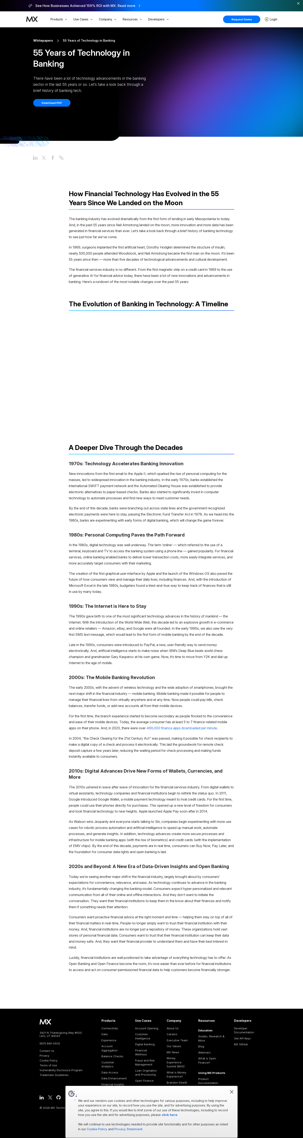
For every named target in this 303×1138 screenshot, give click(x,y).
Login (270, 19)
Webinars (204, 1052)
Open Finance (144, 1080)
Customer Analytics (107, 1064)
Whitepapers (43, 40)
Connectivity (109, 1028)
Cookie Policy (48, 1060)
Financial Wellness (141, 1052)
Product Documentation (208, 1081)
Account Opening (146, 1028)
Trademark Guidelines (54, 1075)
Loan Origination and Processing (146, 1072)
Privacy (44, 1055)
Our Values (174, 1046)
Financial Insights (112, 1084)
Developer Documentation (244, 1030)
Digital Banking (145, 1044)
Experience (108, 1040)
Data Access (109, 1072)
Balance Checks (112, 1056)
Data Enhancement (114, 1078)
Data (104, 1034)
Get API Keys (242, 1038)
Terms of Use (48, 1065)
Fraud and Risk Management (145, 1062)
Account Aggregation (109, 1048)
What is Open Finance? (207, 1060)
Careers (172, 1034)
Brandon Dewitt (177, 1082)
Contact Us (47, 1050)
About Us (173, 1028)
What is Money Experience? (176, 1074)
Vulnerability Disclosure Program (61, 1070)
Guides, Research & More (211, 1038)
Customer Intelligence (142, 1036)
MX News (173, 1052)
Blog (201, 1046)
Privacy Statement (128, 1129)
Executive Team (177, 1040)
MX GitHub (241, 1044)
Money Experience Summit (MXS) (176, 1062)
